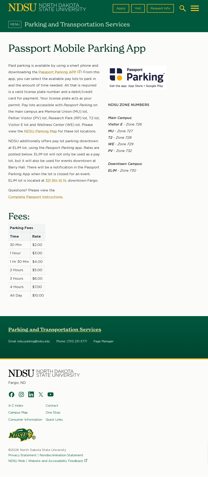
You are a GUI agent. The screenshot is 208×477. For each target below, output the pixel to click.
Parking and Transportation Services (54, 329)
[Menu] (16, 24)
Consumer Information (25, 419)
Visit (138, 8)
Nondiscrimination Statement (62, 455)
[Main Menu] (195, 8)
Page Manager (103, 341)
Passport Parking (60, 72)
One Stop (53, 412)
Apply (120, 8)
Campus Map (18, 412)
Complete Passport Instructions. (35, 197)
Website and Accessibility (58, 461)
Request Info (160, 8)
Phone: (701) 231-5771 (71, 341)
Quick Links (54, 419)
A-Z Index (15, 405)
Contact (52, 405)
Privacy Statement (22, 455)
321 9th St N (56, 180)
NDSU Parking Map (40, 131)
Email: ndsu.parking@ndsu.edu (29, 341)
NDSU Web (16, 461)
